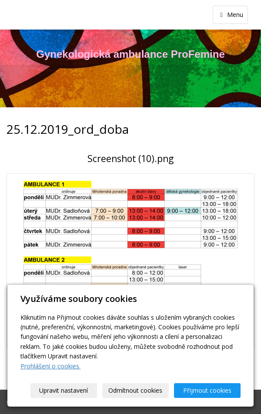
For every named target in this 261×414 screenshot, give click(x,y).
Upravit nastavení (64, 390)
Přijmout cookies (207, 390)
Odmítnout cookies (136, 390)
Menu (230, 14)
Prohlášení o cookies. (50, 366)
